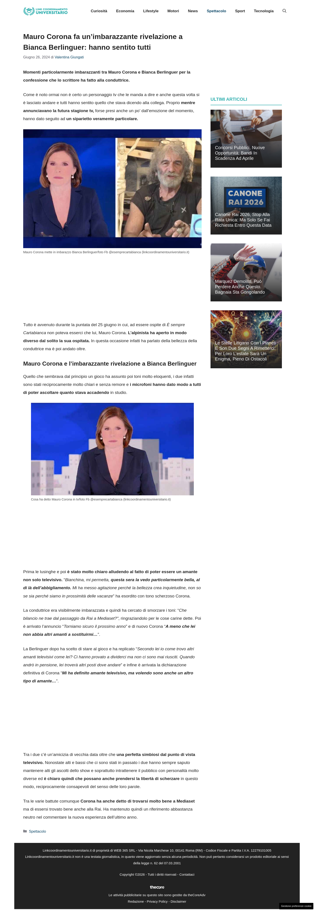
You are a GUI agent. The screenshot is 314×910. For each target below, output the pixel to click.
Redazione (136, 901)
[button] (284, 11)
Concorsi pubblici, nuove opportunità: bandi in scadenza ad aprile (240, 153)
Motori (173, 11)
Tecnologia (264, 11)
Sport (240, 11)
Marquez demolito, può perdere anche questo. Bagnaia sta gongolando (240, 286)
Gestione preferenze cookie (296, 906)
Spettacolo (216, 11)
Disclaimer (178, 901)
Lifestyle (151, 11)
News (193, 11)
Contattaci (186, 874)
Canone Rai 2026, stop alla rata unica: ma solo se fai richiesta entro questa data (243, 220)
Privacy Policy (157, 901)
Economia (125, 11)
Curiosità (99, 11)
